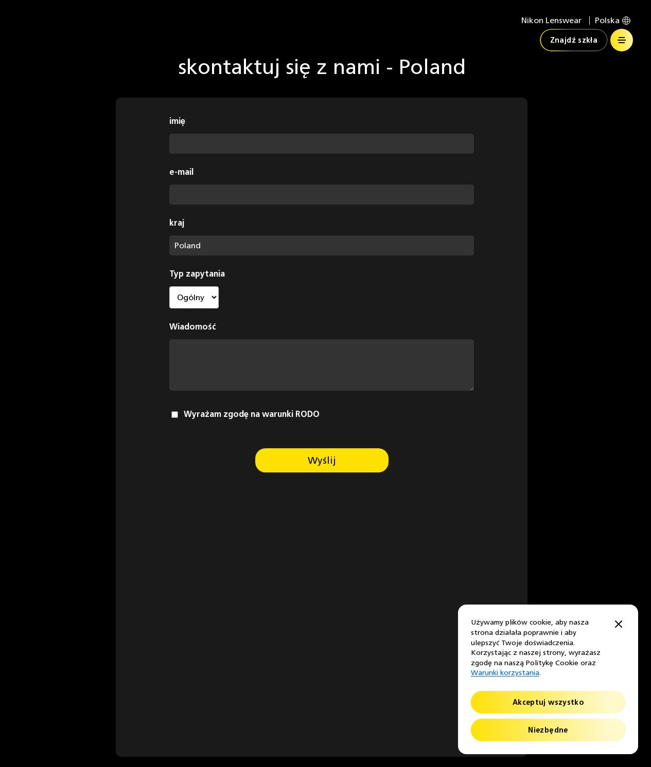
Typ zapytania (197, 274)
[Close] (618, 624)
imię (177, 121)
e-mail (181, 172)
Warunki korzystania (505, 672)
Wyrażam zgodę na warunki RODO (252, 414)
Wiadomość (192, 327)
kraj (176, 223)
